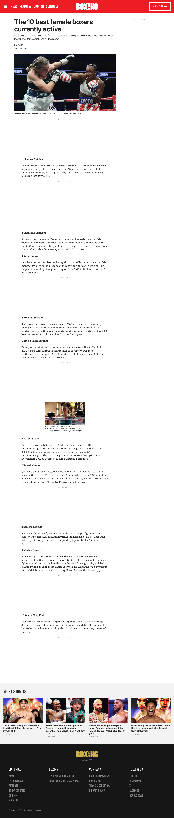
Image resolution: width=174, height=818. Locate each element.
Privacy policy (97, 790)
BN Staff (18, 45)
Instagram (135, 781)
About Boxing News (99, 776)
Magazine (160, 6)
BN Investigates (17, 790)
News (14, 6)
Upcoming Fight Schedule (63, 776)
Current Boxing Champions (64, 781)
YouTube (134, 776)
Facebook (134, 790)
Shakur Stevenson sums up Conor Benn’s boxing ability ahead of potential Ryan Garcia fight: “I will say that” (65, 729)
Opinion (39, 6)
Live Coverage (16, 781)
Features (25, 6)
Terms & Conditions (100, 785)
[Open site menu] (5, 6)
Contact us (95, 781)
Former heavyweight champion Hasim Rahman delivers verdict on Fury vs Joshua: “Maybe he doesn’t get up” (107, 729)
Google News (136, 795)
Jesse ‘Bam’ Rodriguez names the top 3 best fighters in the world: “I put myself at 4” (22, 728)
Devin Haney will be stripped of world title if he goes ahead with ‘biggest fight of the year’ (150, 728)
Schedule (52, 6)
